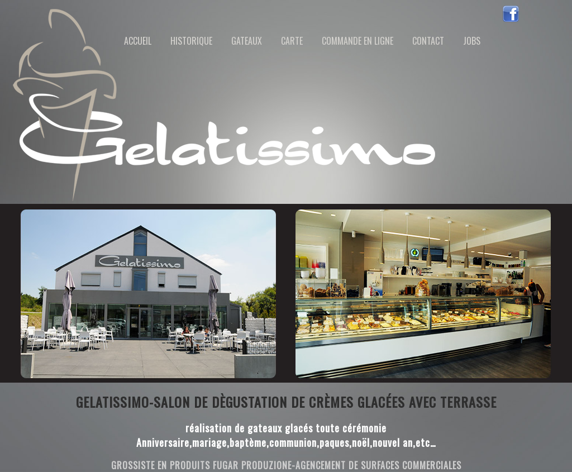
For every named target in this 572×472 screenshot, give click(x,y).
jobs (471, 40)
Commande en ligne (357, 40)
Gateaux (246, 40)
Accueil (137, 40)
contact (428, 40)
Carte (292, 40)
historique (191, 40)
